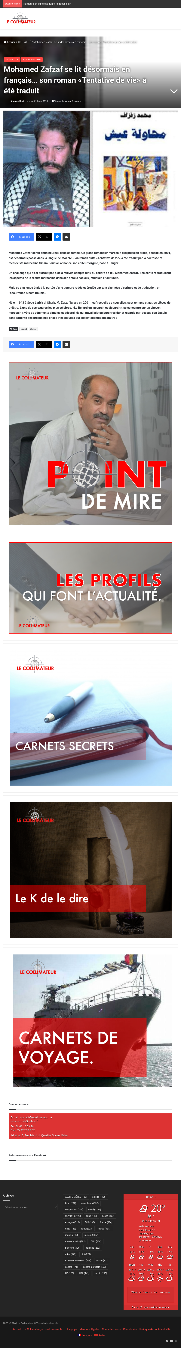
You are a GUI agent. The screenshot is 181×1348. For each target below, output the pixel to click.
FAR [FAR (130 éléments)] (90, 1222)
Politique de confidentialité (155, 1329)
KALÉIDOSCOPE (32, 59)
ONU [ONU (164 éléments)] (96, 1241)
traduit (24, 329)
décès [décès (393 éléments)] (108, 1216)
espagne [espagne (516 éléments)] (72, 1222)
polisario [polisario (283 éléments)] (92, 1248)
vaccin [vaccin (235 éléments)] (101, 1273)
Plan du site (130, 1329)
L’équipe (72, 1329)
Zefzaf (33, 329)
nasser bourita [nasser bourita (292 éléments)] (75, 1241)
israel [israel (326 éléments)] (87, 1228)
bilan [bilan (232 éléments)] (70, 1203)
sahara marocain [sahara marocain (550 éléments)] (94, 1267)
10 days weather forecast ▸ (151, 1307)
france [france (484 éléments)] (106, 1222)
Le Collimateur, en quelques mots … (44, 1329)
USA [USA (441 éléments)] (84, 1273)
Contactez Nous (111, 1329)
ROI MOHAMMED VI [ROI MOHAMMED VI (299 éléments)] (78, 1260)
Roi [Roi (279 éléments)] (86, 1254)
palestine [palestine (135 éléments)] (72, 1248)
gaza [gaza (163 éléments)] (70, 1228)
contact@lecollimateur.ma (36, 1117)
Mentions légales (90, 1329)
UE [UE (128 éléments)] (69, 1273)
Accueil (9, 42)
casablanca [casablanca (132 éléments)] (90, 1203)
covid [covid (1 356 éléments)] (94, 1209)
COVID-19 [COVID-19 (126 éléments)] (73, 1216)
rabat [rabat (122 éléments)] (70, 1254)
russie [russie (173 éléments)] (102, 1260)
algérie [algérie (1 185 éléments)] (99, 1197)
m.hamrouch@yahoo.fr (24, 1121)
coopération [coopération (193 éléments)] (74, 1209)
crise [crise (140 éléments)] (91, 1216)
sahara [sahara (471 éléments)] (71, 1267)
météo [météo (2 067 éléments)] (91, 1235)
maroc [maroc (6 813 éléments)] (104, 1228)
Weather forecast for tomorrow (150, 1292)
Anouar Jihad (17, 101)
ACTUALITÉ (24, 42)
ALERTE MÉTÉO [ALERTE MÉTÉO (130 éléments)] (76, 1197)
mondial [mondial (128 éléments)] (72, 1235)
